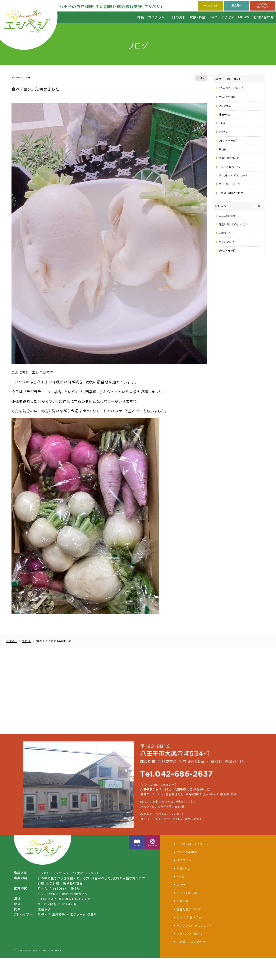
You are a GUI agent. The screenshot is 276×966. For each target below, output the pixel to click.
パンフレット (211, 5)
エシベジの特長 (227, 97)
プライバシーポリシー (230, 184)
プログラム (225, 106)
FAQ (222, 123)
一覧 (257, 206)
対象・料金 (224, 114)
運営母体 (237, 5)
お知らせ (224, 149)
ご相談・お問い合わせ (231, 193)
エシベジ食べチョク (262, 6)
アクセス (223, 132)
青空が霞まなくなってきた (234, 224)
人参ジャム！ (226, 233)
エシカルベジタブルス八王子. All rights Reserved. (39, 958)
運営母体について (229, 158)
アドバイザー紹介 (228, 140)
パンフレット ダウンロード (233, 175)
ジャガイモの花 (227, 250)
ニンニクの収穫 (227, 216)
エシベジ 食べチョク (230, 167)
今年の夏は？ (226, 242)
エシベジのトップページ (232, 88)
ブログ (200, 77)
